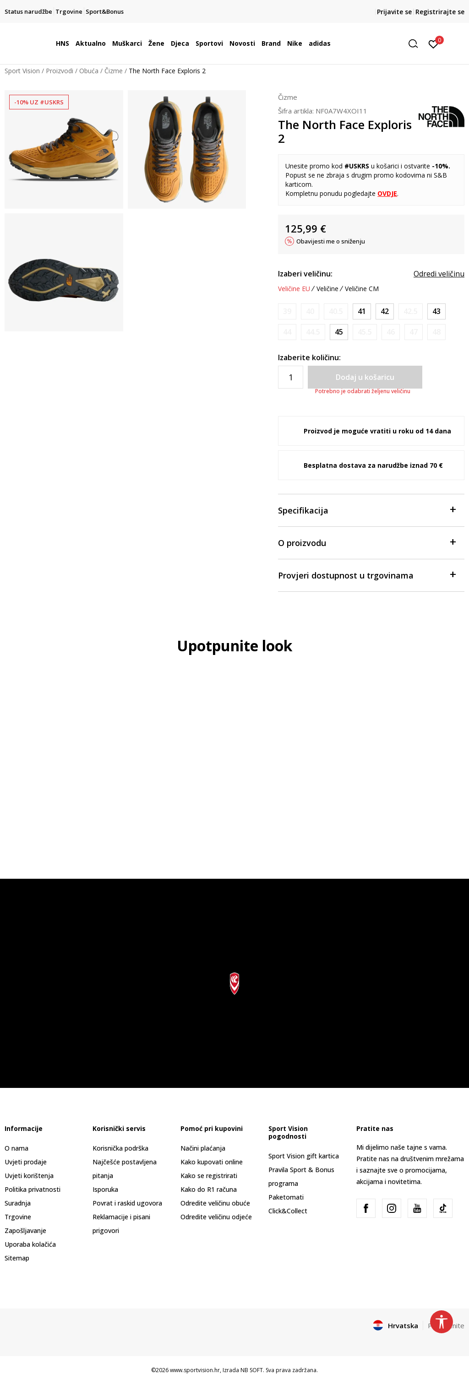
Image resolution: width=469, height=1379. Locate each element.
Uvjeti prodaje (26, 1161)
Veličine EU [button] (294, 288)
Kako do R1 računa (208, 1189)
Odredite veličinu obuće (215, 1203)
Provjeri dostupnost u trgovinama (366, 574)
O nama (16, 1148)
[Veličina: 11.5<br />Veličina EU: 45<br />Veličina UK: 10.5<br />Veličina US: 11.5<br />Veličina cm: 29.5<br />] (339, 332)
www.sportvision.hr (195, 1370)
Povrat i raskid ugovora (127, 1203)
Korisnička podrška (120, 1148)
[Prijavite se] (433, 43)
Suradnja (18, 1203)
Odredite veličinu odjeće (216, 1216)
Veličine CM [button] (362, 288)
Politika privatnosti (32, 1189)
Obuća (88, 70)
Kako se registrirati (208, 1175)
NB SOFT (251, 1370)
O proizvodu (366, 542)
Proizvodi (59, 70)
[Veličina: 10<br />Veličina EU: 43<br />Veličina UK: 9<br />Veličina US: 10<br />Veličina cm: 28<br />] (436, 311)
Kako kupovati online (211, 1161)
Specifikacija (366, 509)
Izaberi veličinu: (305, 274)
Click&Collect (287, 1210)
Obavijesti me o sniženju (330, 241)
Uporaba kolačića (30, 1244)
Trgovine (18, 1216)
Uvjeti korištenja (29, 1175)
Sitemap (17, 1258)
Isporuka (105, 1189)
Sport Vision (22, 70)
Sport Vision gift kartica (303, 1156)
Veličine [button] (327, 288)
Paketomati (286, 1197)
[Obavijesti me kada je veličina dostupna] (287, 311)
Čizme (113, 70)
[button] (416, 44)
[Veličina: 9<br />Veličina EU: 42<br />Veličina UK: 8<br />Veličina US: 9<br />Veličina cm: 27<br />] (385, 311)
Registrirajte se (439, 11)
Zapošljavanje (25, 1230)
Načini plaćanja (202, 1148)
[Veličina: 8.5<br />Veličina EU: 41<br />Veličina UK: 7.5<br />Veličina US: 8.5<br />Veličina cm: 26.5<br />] (362, 311)
